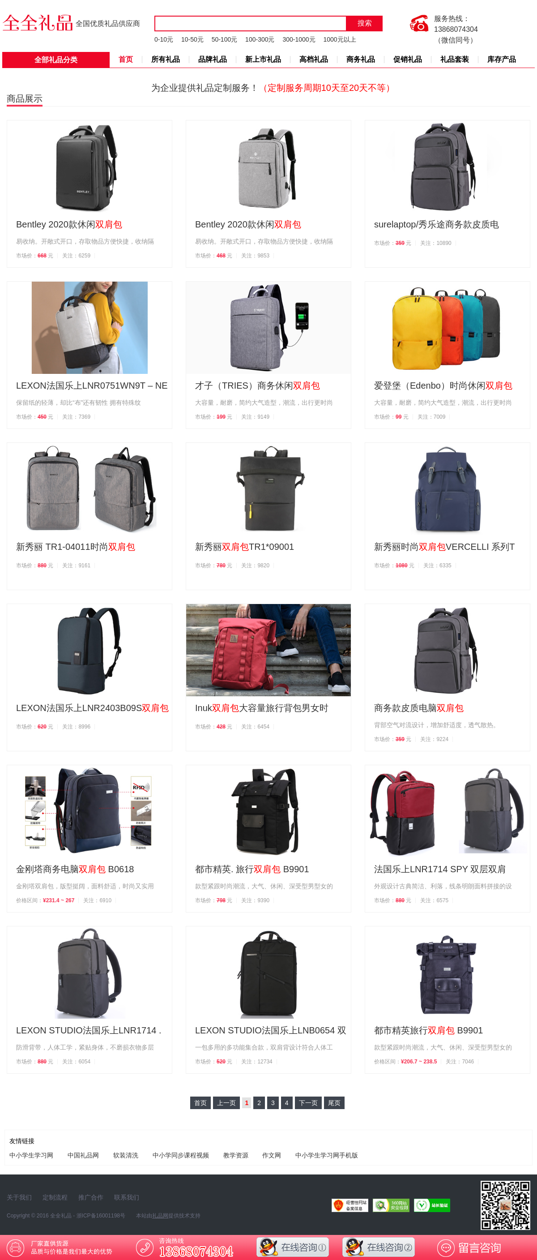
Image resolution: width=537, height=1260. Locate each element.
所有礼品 (165, 59)
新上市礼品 (263, 59)
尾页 (334, 1102)
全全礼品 (61, 1216)
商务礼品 (360, 59)
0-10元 (163, 39)
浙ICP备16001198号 (101, 1216)
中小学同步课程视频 (181, 1155)
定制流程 (55, 1197)
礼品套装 (454, 59)
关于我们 (19, 1197)
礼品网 (160, 1216)
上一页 (226, 1102)
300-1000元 (298, 39)
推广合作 (90, 1197)
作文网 (271, 1155)
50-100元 (225, 39)
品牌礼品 (212, 59)
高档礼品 (313, 59)
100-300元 (259, 39)
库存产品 (501, 59)
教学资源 (235, 1155)
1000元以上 (339, 39)
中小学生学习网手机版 (326, 1155)
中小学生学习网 (31, 1155)
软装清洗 (125, 1155)
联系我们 (126, 1197)
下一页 (308, 1102)
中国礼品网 (83, 1155)
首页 (126, 59)
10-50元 (192, 39)
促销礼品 (407, 59)
